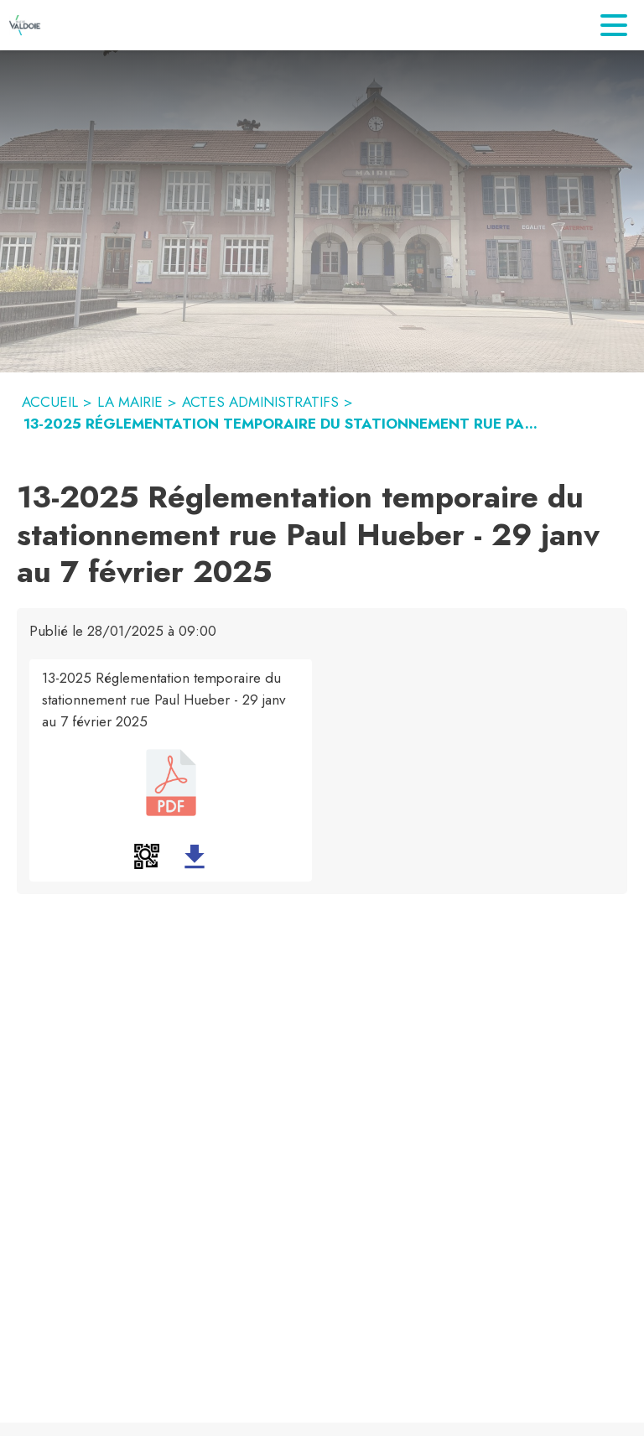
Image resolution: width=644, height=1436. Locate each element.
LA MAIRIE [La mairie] (130, 402)
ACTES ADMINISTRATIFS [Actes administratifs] (260, 402)
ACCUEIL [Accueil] (50, 402)
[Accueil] (25, 25)
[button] (147, 856)
